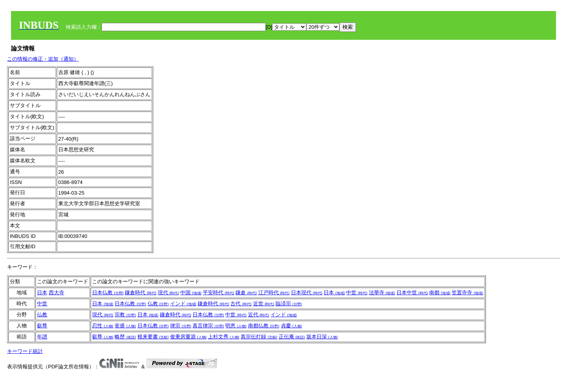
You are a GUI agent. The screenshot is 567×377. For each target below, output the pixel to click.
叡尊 (42, 326)
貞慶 (291, 326)
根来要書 (153, 337)
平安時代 (218, 292)
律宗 (180, 326)
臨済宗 (289, 303)
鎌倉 (246, 292)
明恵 (235, 326)
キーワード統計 (25, 351)
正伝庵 (292, 337)
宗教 (125, 315)
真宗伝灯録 (259, 337)
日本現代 (306, 292)
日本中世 (412, 292)
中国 (191, 292)
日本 (42, 292)
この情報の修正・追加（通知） (43, 59)
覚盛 (125, 326)
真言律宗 (208, 326)
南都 (439, 292)
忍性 (102, 326)
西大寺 (56, 292)
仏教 (158, 303)
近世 (263, 303)
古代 (241, 303)
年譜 (42, 337)
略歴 (125, 337)
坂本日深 (322, 337)
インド (183, 303)
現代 (168, 292)
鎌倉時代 (140, 292)
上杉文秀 (223, 337)
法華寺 (382, 292)
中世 (356, 292)
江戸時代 (274, 292)
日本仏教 (108, 292)
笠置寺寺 (467, 292)
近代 (258, 315)
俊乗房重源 (188, 337)
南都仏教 (264, 326)
